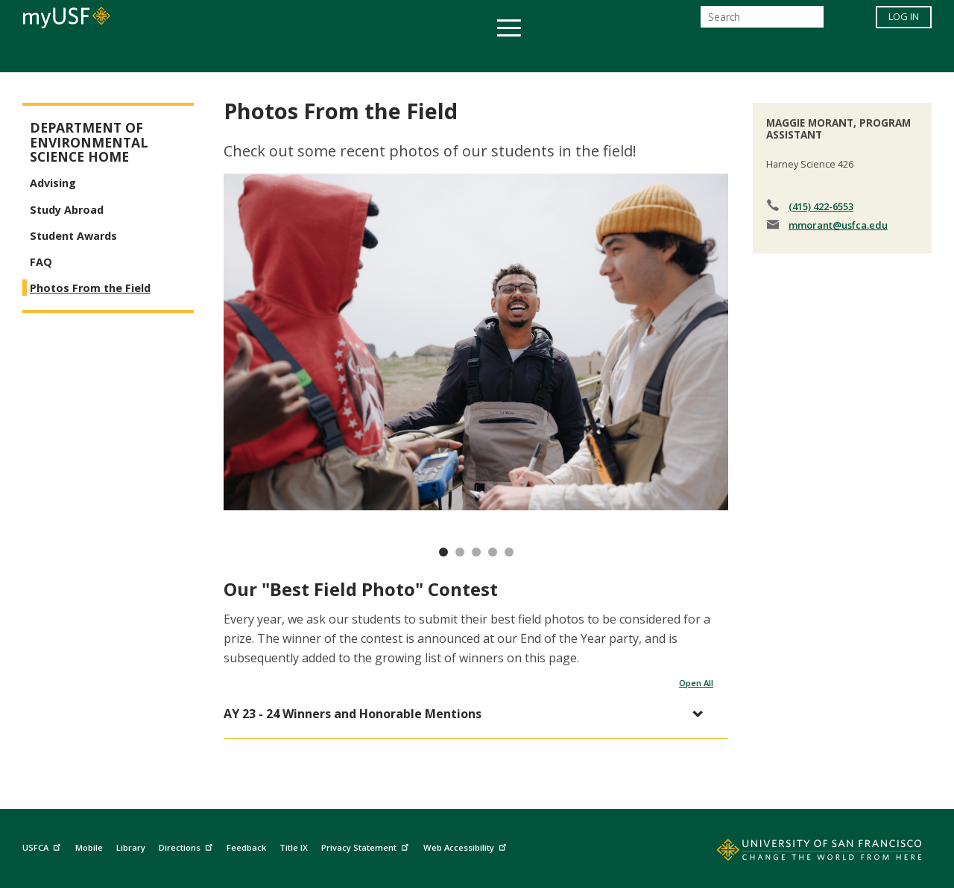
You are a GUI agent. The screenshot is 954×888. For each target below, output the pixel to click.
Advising (53, 183)
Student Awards (73, 236)
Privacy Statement (366, 846)
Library (130, 847)
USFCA (43, 846)
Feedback (246, 847)
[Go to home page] (803, 853)
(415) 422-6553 (821, 206)
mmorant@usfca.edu (838, 225)
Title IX (293, 847)
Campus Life (551, 55)
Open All (696, 682)
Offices (634, 55)
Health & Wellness (433, 55)
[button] (468, 714)
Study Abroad (67, 210)
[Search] (762, 21)
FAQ (41, 262)
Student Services (298, 55)
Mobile (89, 847)
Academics (188, 55)
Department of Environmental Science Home (89, 142)
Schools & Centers (740, 55)
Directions (187, 846)
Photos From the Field (90, 288)
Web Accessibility (466, 846)
